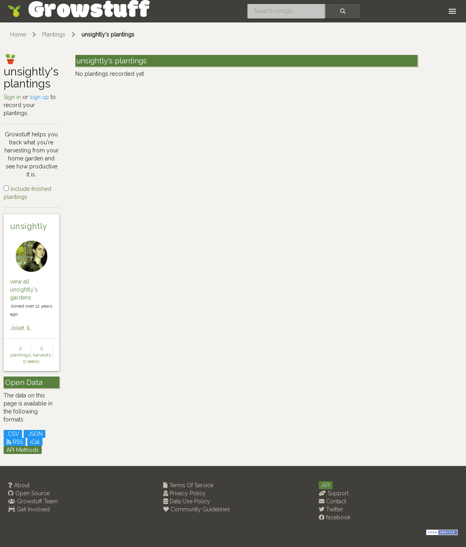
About (19, 485)
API (326, 485)
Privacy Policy (184, 493)
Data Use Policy (186, 501)
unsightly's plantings (107, 34)
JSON (34, 434)
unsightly (28, 226)
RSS (14, 442)
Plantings (53, 34)
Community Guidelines (196, 509)
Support (333, 493)
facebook (335, 517)
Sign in (12, 97)
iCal (35, 442)
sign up (39, 97)
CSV (12, 434)
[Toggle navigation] (452, 11)
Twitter (331, 509)
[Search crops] (286, 11)
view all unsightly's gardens (24, 289)
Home (18, 34)
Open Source (29, 493)
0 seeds (31, 361)
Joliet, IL (20, 328)
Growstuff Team (33, 501)
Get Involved (29, 509)
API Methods (22, 450)
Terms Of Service (188, 485)
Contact (332, 501)
